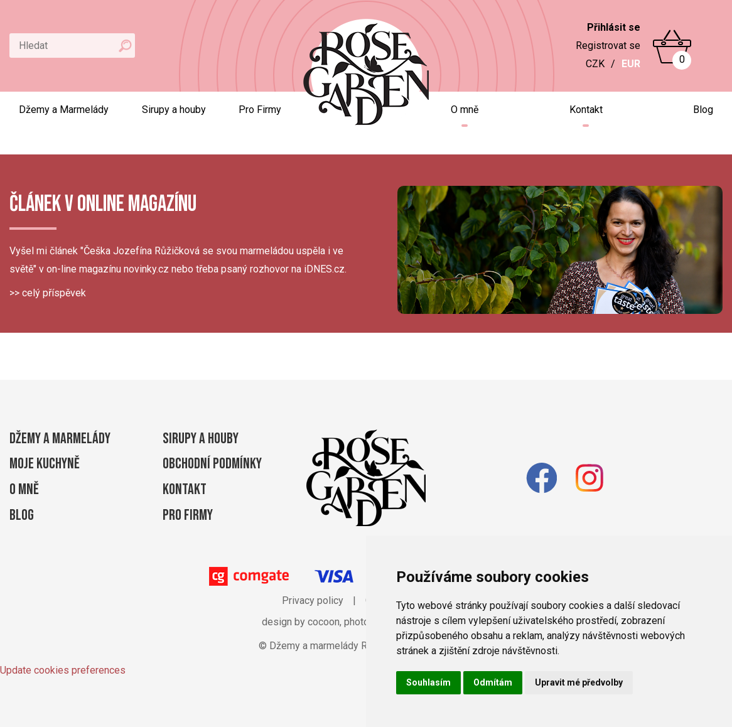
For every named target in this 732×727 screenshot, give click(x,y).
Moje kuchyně (44, 464)
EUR (631, 64)
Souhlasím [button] (428, 682)
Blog (703, 110)
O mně (464, 110)
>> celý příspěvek (47, 293)
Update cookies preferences (63, 670)
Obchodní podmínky (212, 464)
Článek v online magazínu (102, 204)
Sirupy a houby (174, 110)
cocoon (324, 622)
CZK (595, 64)
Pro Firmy (260, 110)
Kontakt (586, 110)
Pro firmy (188, 515)
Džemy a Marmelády (64, 110)
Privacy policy (312, 600)
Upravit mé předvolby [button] (579, 682)
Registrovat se (608, 45)
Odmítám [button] (492, 682)
